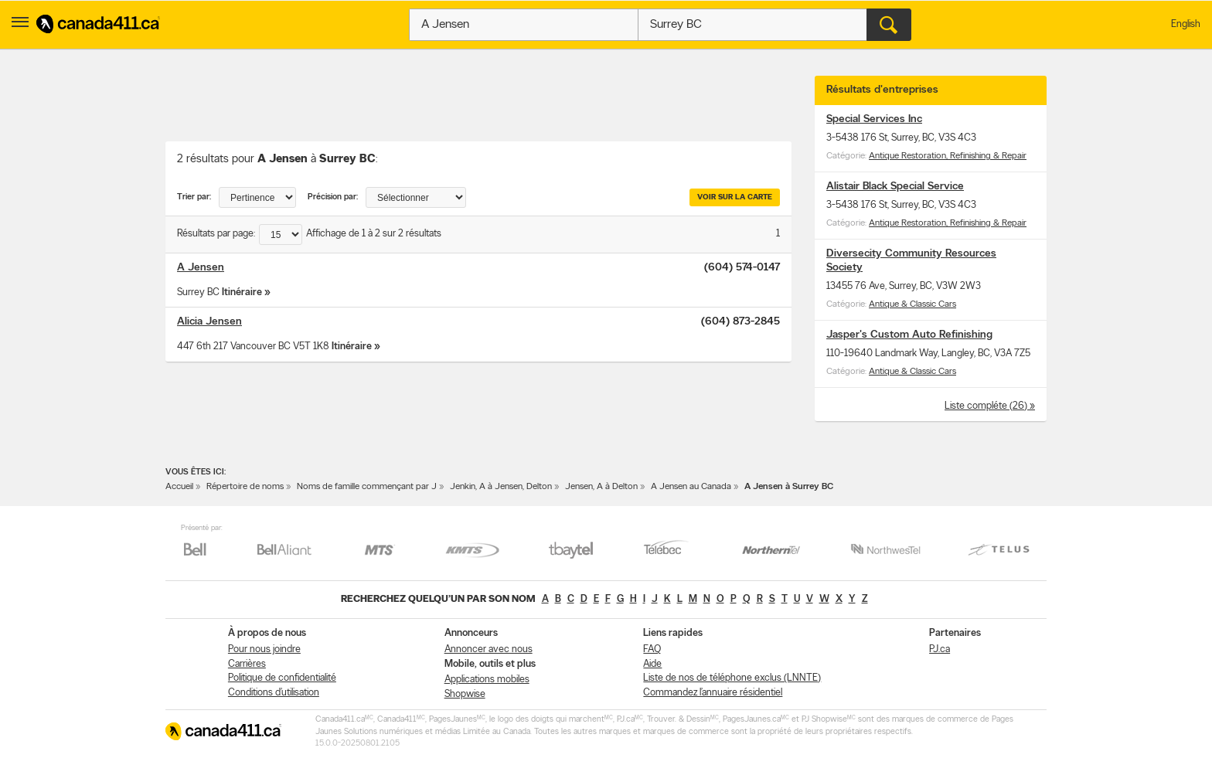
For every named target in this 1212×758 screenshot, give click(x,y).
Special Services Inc (874, 119)
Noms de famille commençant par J (367, 486)
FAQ (652, 649)
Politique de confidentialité (282, 678)
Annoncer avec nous (488, 649)
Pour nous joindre (264, 649)
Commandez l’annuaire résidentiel (712, 693)
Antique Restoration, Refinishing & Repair (947, 156)
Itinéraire (242, 292)
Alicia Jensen (209, 322)
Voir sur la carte (734, 197)
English (1185, 24)
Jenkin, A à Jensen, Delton (501, 486)
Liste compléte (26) (987, 406)
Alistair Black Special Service (895, 186)
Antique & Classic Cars (912, 304)
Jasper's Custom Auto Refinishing (909, 335)
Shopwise (464, 694)
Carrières (247, 664)
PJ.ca (939, 649)
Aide (652, 664)
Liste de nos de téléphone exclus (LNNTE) (732, 678)
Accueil (179, 486)
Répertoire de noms (245, 486)
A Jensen (200, 268)
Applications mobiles (486, 680)
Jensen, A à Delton (601, 486)
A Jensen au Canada (691, 486)
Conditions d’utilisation (273, 693)
